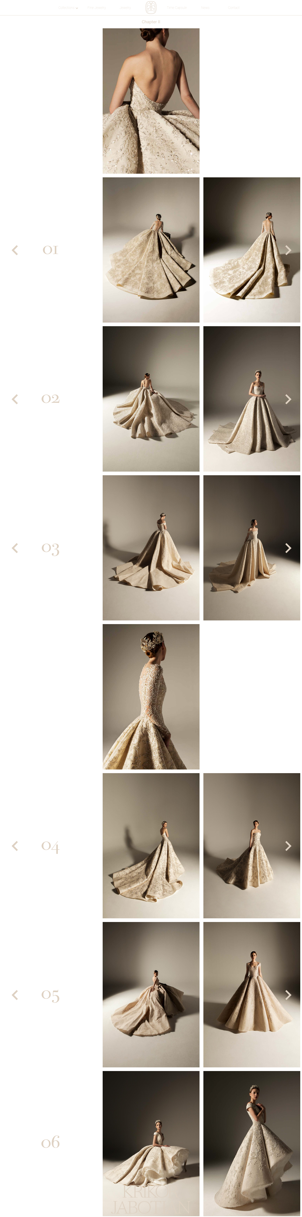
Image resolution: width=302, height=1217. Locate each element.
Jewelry (125, 8)
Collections (68, 8)
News (205, 8)
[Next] (287, 250)
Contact (234, 8)
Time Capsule (177, 8)
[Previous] (14, 250)
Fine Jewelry (96, 8)
